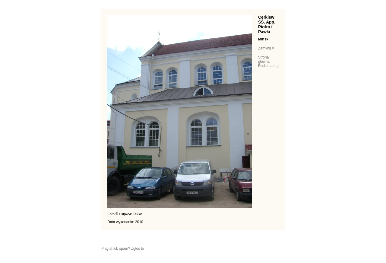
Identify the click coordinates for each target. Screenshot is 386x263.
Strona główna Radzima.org (268, 61)
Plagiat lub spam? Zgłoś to (122, 248)
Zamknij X (266, 48)
